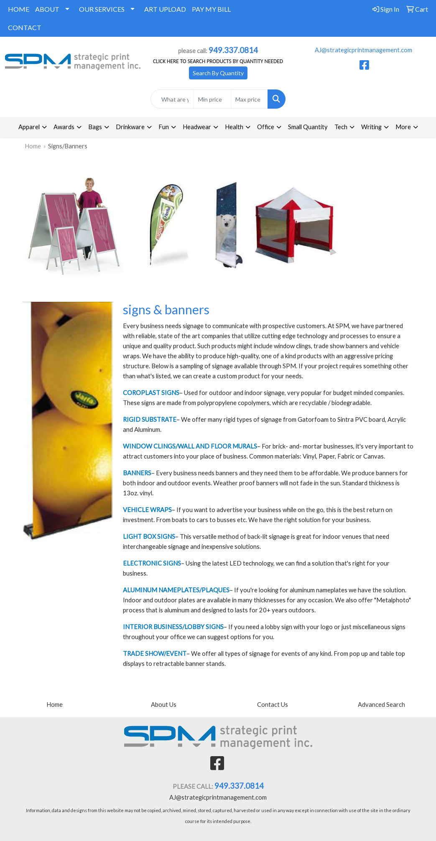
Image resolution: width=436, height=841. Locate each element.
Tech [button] (340, 126)
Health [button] (234, 126)
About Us (163, 704)
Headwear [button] (197, 126)
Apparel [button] (29, 126)
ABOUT (47, 9)
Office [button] (265, 126)
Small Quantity (308, 126)
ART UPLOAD (165, 9)
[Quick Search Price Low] (212, 99)
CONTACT (24, 27)
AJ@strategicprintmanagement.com (363, 50)
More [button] (403, 126)
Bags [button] (95, 126)
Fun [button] (163, 126)
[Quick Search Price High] (249, 99)
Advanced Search (381, 704)
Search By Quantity (218, 72)
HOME (18, 9)
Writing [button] (371, 126)
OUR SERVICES (102, 9)
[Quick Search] (172, 99)
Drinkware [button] (130, 126)
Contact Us (272, 704)
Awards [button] (64, 126)
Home (33, 146)
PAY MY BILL (211, 9)
